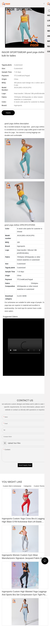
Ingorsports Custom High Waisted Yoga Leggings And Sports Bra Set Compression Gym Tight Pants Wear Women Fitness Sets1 (25, 593)
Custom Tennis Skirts (41, 486)
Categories (27, 486)
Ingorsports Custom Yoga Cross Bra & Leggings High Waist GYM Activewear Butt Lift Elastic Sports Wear (24, 520)
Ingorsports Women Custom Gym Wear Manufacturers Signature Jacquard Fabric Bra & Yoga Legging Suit (23, 557)
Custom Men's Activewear (12, 486)
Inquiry (8, 113)
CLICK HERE (22, 296)
